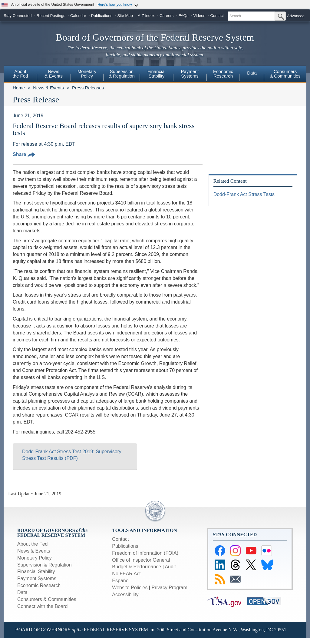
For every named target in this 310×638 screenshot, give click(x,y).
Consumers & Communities (285, 73)
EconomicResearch (223, 73)
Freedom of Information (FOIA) (145, 553)
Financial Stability (36, 571)
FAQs (184, 15)
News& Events (54, 73)
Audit (170, 566)
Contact (217, 15)
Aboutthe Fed (20, 73)
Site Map (125, 15)
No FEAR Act (126, 573)
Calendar (78, 15)
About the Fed (32, 544)
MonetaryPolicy (87, 73)
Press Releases (88, 87)
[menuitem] (20, 74)
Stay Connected (18, 15)
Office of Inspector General (141, 560)
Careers (166, 15)
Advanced (296, 16)
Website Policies (129, 587)
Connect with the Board (42, 606)
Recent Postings (51, 15)
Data (252, 72)
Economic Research (39, 585)
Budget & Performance (136, 566)
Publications (101, 15)
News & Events (48, 87)
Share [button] (24, 154)
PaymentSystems (190, 73)
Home (19, 87)
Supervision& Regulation (122, 73)
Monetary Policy (34, 557)
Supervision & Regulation (44, 564)
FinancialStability (156, 73)
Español (121, 580)
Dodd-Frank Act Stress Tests (244, 194)
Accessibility (125, 594)
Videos (199, 15)
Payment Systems (36, 578)
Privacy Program (169, 587)
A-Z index (146, 15)
